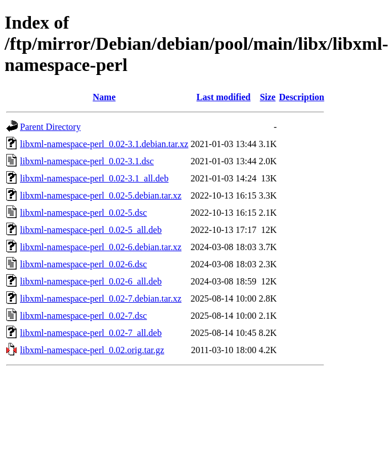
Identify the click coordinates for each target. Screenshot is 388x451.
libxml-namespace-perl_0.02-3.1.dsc (87, 161)
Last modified (224, 97)
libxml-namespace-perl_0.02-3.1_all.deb (94, 178)
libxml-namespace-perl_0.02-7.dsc (83, 316)
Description (301, 97)
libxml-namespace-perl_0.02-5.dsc (83, 212)
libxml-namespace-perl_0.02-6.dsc (83, 264)
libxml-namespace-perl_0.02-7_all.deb (91, 333)
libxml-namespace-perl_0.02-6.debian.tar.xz (101, 247)
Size (268, 97)
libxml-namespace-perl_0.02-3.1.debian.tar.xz (104, 144)
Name (104, 97)
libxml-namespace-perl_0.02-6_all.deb (91, 281)
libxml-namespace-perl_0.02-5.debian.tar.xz (101, 195)
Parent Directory (50, 127)
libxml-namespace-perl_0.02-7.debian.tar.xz (101, 298)
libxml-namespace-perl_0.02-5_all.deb (91, 230)
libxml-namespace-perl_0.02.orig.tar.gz (92, 350)
